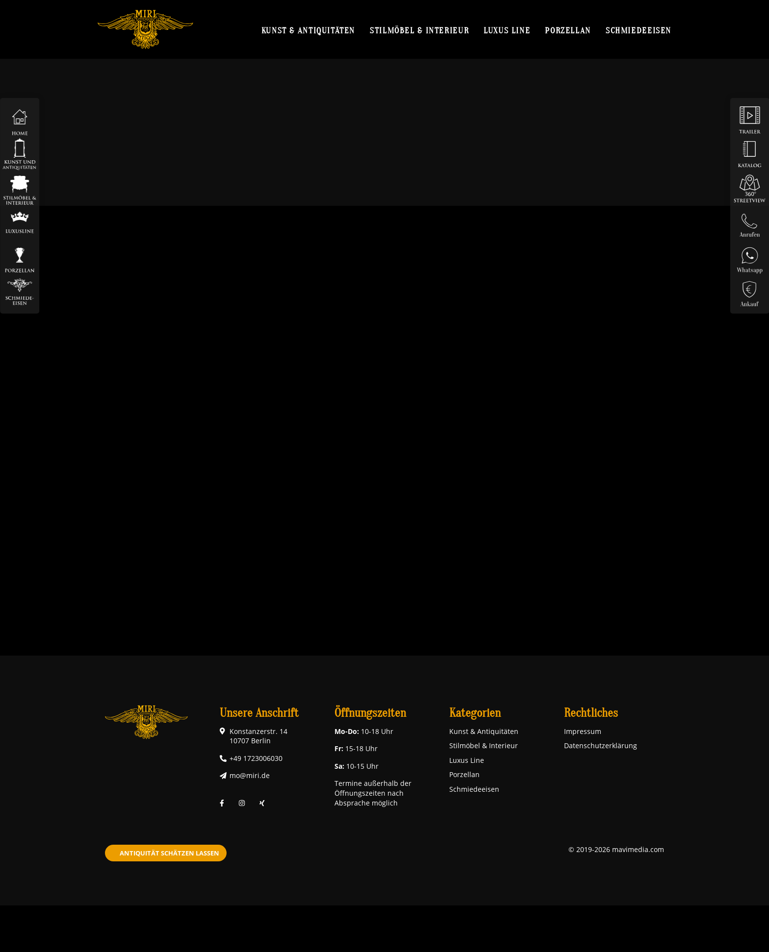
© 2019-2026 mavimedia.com (616, 849)
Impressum (582, 731)
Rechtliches (591, 713)
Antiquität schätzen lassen (169, 853)
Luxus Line (507, 30)
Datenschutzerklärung (600, 745)
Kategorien (475, 713)
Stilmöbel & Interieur (419, 30)
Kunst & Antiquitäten (308, 30)
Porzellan (568, 30)
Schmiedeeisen (638, 30)
